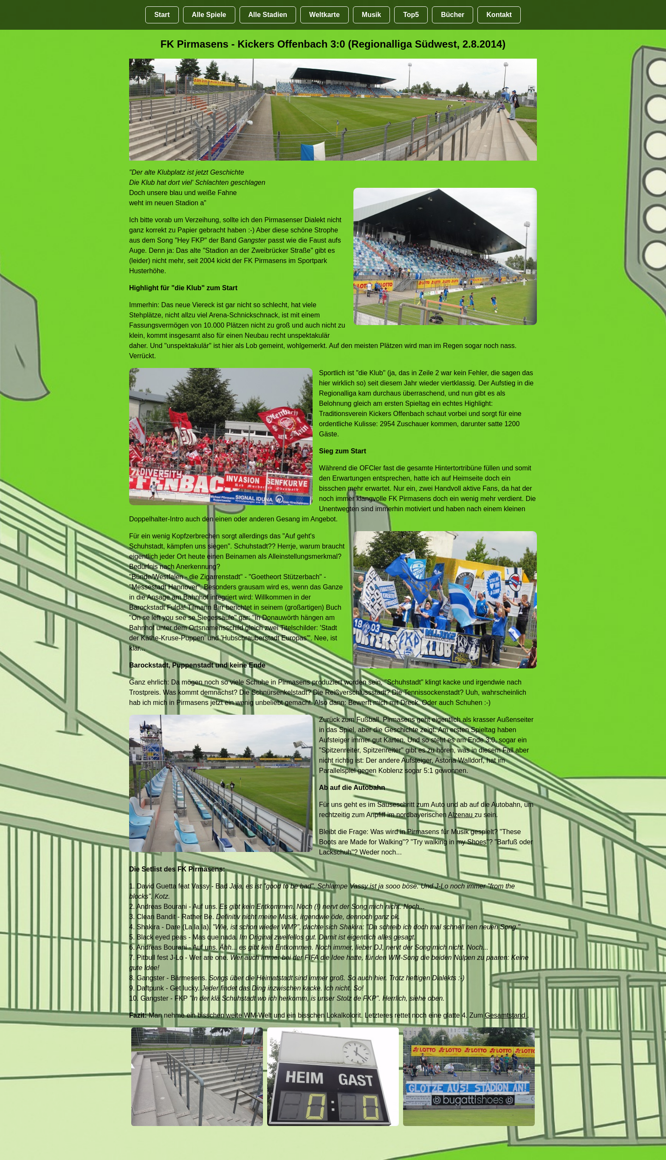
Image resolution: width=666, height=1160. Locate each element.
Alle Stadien (268, 14)
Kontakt (499, 14)
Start (161, 14)
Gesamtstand (506, 1015)
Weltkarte (324, 14)
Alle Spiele (209, 14)
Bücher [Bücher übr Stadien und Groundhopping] (452, 14)
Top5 (411, 14)
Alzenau (461, 814)
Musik (371, 14)
